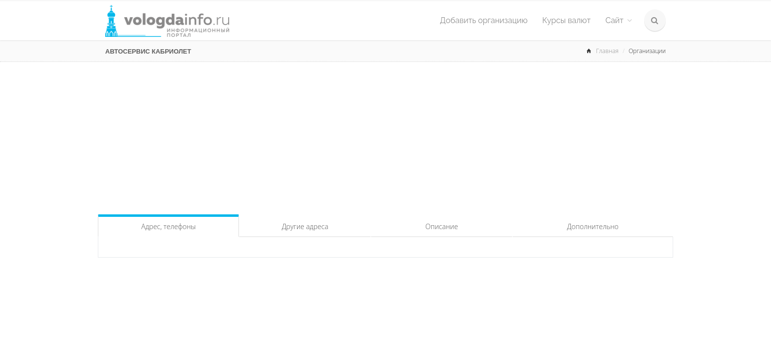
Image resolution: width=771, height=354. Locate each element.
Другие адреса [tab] (305, 226)
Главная (607, 51)
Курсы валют (566, 20)
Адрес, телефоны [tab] (168, 226)
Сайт (618, 20)
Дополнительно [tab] (593, 226)
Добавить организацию (484, 20)
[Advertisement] (385, 136)
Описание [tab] (441, 226)
